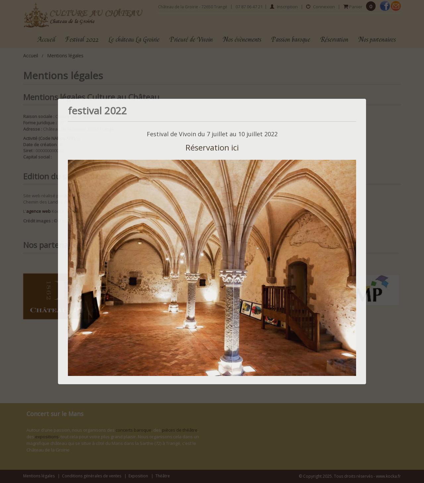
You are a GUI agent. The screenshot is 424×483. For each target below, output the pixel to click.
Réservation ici (212, 147)
